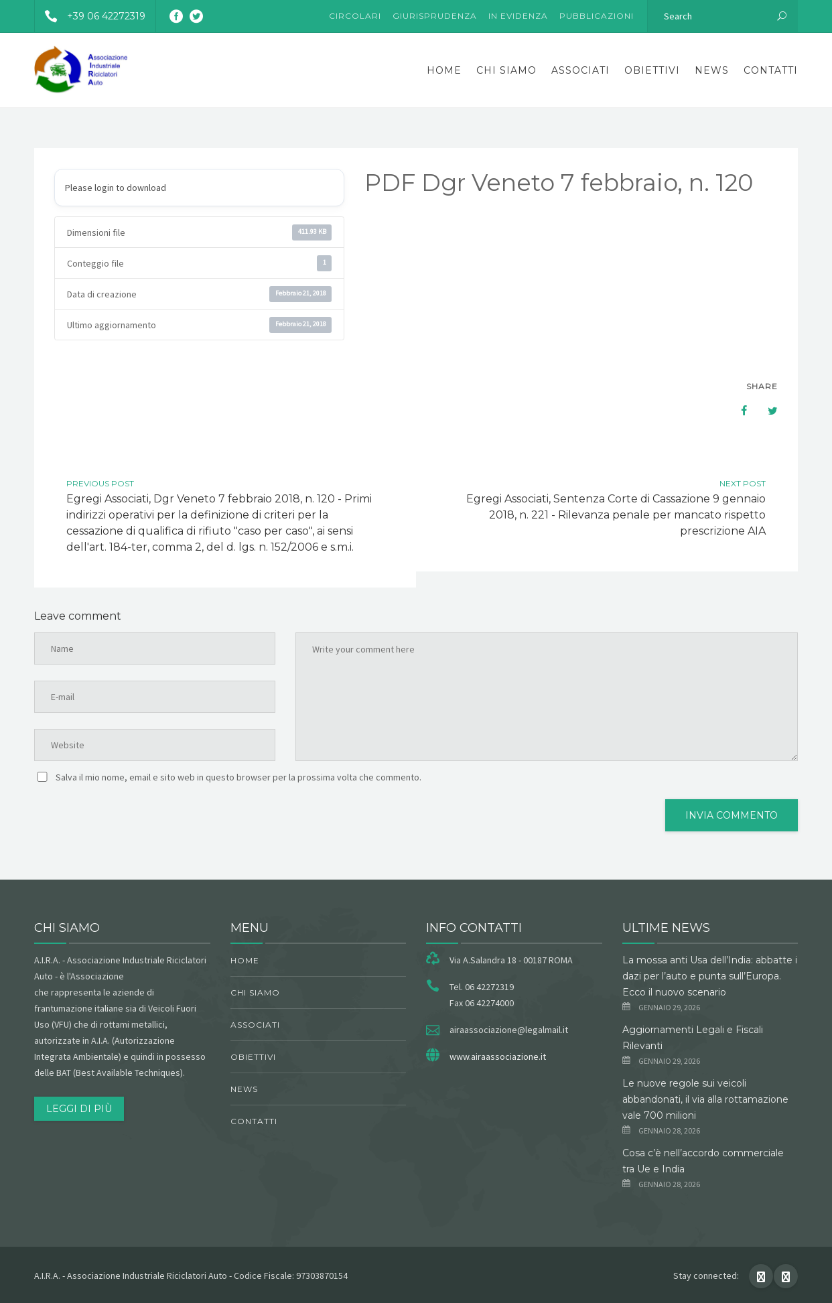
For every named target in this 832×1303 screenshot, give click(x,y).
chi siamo (506, 70)
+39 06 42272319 (90, 16)
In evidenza (518, 16)
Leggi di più (79, 1109)
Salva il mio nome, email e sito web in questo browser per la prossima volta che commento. (238, 777)
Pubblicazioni (596, 16)
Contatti (771, 70)
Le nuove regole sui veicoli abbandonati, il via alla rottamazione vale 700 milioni (705, 1099)
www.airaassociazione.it (497, 1056)
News (712, 70)
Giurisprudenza (435, 16)
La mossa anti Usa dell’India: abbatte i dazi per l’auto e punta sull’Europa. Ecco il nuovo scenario (709, 976)
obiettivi (652, 70)
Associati (580, 70)
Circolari (355, 16)
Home (444, 70)
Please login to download (115, 188)
